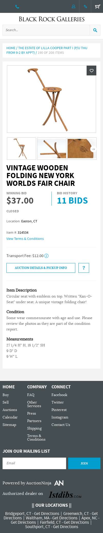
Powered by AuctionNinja (27, 483)
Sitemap (9, 425)
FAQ (30, 395)
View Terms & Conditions (25, 239)
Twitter (58, 402)
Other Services (34, 404)
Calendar (10, 417)
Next (93, 149)
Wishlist (91, 70)
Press (31, 413)
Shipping (34, 428)
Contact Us (61, 425)
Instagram (60, 417)
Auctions (10, 410)
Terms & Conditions (36, 438)
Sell (6, 402)
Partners (34, 421)
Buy (6, 395)
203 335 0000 (17, 6)
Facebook (59, 395)
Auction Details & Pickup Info (41, 268)
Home (10, 48)
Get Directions (46, 514)
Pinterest (59, 410)
